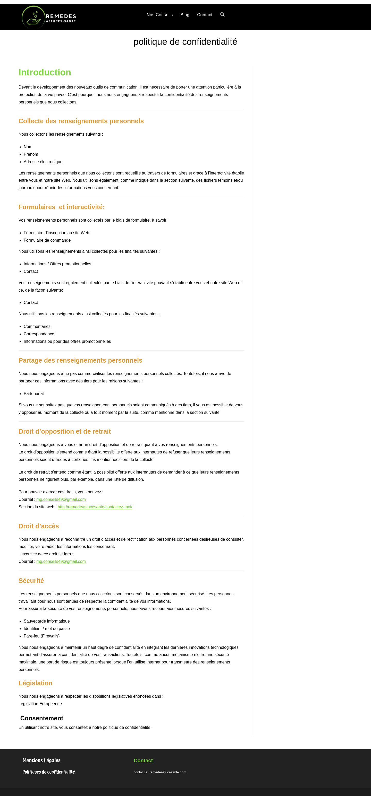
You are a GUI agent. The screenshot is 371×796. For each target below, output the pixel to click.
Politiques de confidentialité (48, 772)
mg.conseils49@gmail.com (60, 499)
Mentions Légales (41, 760)
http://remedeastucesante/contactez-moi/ (95, 507)
